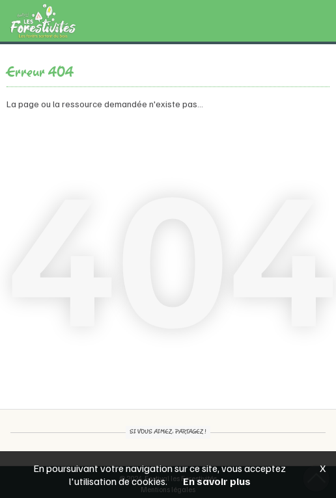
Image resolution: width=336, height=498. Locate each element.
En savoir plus (217, 481)
